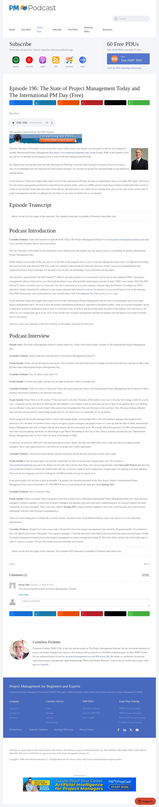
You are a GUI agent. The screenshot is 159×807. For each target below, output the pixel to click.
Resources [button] (107, 29)
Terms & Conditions (38, 729)
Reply (26, 595)
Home (12, 29)
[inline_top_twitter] (115, 102)
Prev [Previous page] (12, 564)
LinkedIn (44, 664)
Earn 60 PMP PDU (91, 713)
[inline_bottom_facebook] (21, 613)
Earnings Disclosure (64, 729)
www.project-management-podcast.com (126, 239)
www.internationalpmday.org (22, 465)
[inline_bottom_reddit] (68, 613)
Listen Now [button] (40, 29)
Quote (21, 595)
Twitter (128, 660)
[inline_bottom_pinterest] (92, 613)
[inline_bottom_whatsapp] (139, 613)
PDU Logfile (89, 717)
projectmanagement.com (79, 656)
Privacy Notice (87, 729)
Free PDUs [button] (73, 29)
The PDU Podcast (45, 132)
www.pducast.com (84, 293)
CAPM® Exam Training (130, 722)
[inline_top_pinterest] (92, 102)
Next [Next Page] (146, 564)
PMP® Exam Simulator (130, 713)
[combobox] (131, 19)
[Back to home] (32, 8)
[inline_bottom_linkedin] (45, 613)
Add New (145, 575)
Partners (13, 717)
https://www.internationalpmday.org (71, 152)
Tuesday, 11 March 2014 (41, 585)
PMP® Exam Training (129, 708)
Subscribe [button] (56, 29)
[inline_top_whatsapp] (139, 102)
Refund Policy (16, 729)
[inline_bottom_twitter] (115, 613)
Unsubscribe (52, 722)
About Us (13, 708)
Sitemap (50, 713)
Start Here (26, 29)
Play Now (14, 113)
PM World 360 (102, 656)
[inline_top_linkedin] (45, 102)
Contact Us (14, 713)
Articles (49, 717)
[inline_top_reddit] (68, 102)
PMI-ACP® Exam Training (132, 717)
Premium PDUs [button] (88, 29)
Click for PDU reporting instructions (124, 68)
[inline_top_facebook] (21, 102)
